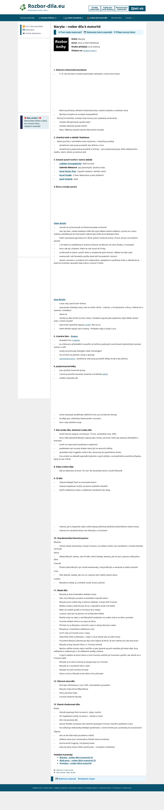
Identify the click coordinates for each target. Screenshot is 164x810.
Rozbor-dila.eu (46, 5)
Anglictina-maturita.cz (61, 788)
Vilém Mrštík (60, 223)
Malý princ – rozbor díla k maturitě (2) (78, 760)
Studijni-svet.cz (90, 50)
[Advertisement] (129, 52)
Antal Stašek (65, 175)
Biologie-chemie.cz (92, 788)
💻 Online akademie (32, 33)
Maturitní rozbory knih (64, 770)
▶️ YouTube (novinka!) (33, 26)
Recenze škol (116, 18)
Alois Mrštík (59, 299)
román (88, 324)
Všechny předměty (27, 18)
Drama (74, 336)
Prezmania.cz (117, 788)
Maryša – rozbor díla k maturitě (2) (76, 757)
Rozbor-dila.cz (49, 788)
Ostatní (131, 17)
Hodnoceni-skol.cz (105, 788)
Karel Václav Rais (67, 171)
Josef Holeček (66, 179)
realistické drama (67, 358)
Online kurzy (127, 788)
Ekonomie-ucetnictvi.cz (77, 788)
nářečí (105, 374)
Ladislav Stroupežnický (70, 163)
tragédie (76, 340)
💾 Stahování (28, 29)
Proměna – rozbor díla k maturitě (76, 763)
